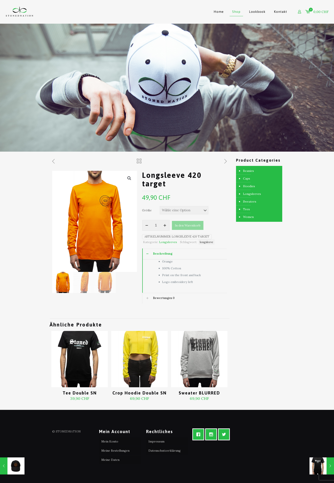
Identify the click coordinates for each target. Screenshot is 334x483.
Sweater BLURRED (199, 392)
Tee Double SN (80, 392)
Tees (246, 209)
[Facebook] (199, 434)
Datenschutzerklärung (164, 451)
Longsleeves (168, 242)
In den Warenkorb (187, 225)
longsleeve (206, 242)
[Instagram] (212, 434)
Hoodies (249, 186)
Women (248, 217)
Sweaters (249, 201)
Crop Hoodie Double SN (139, 392)
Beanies (248, 171)
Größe (147, 210)
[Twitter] (225, 434)
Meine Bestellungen (115, 451)
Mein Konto (109, 441)
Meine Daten (110, 460)
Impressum (156, 441)
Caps (246, 178)
